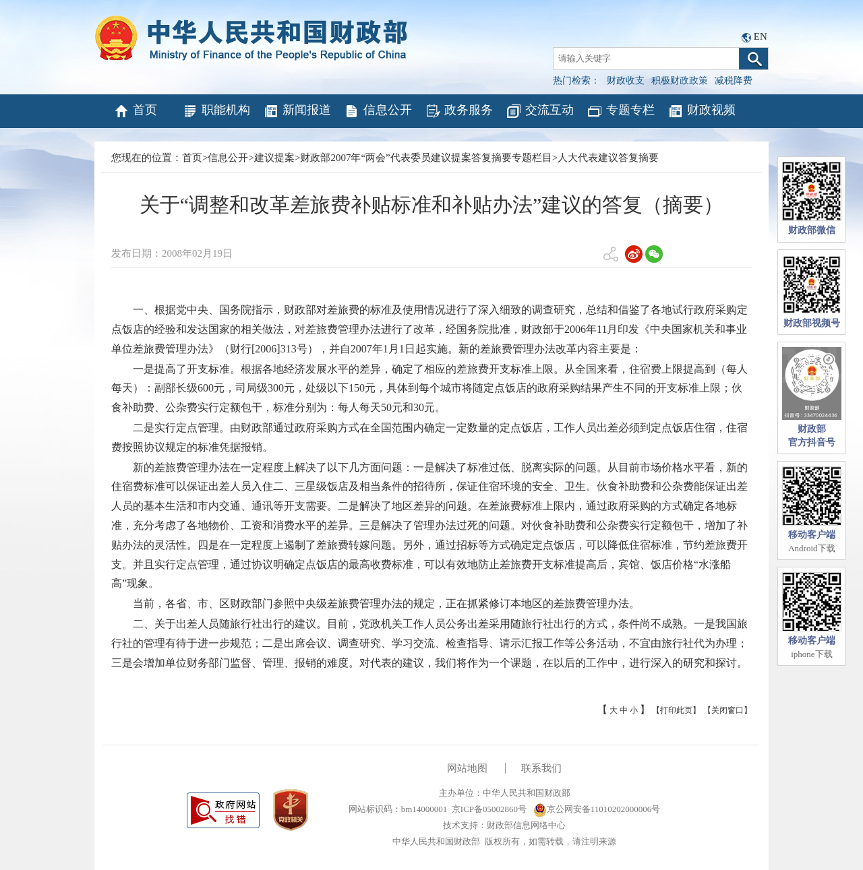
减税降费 (733, 80)
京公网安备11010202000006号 (597, 809)
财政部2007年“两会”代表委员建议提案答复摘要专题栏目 (426, 157)
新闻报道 (297, 111)
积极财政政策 (679, 80)
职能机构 (216, 111)
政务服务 (459, 111)
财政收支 (626, 80)
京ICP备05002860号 (489, 809)
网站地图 (467, 768)
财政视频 (701, 111)
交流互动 (540, 111)
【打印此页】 (676, 710)
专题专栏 (621, 111)
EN (760, 36)
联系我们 (541, 768)
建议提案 (274, 157)
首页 (135, 111)
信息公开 (378, 111)
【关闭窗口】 (727, 710)
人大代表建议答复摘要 (608, 157)
